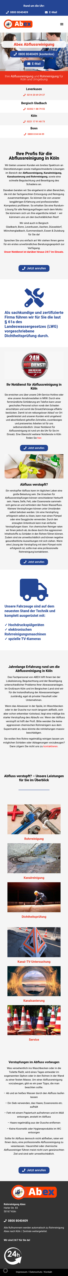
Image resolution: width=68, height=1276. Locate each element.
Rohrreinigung (34, 839)
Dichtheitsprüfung (34, 917)
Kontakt (48, 1272)
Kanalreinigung (34, 878)
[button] (61, 24)
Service (34, 1039)
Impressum (21, 1272)
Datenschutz (35, 1272)
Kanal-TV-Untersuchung (33, 961)
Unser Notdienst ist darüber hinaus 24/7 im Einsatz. (34, 251)
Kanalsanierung (34, 1000)
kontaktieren (50, 746)
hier (39, 437)
